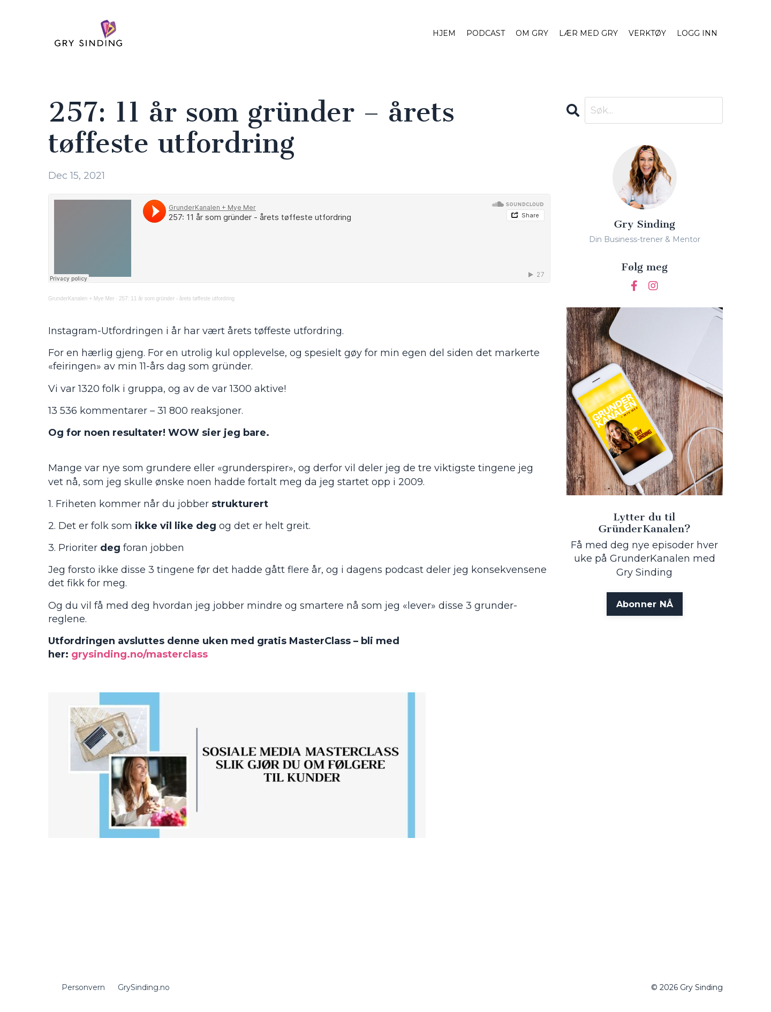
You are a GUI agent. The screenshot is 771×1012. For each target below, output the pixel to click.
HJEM (444, 33)
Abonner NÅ (645, 604)
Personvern (83, 987)
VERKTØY (647, 33)
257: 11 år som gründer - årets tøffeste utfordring (177, 298)
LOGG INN (697, 33)
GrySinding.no (144, 987)
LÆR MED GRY (588, 33)
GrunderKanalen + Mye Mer (81, 298)
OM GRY (532, 33)
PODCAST (485, 33)
